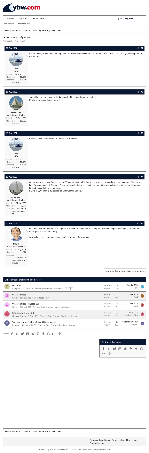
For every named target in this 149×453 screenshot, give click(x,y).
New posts (9, 23)
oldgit (136, 306)
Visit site (15, 82)
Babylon (15, 325)
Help (128, 440)
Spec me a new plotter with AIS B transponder (34, 322)
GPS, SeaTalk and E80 (23, 312)
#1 (142, 48)
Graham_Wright (19, 316)
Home (10, 18)
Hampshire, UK (20, 257)
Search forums (23, 23)
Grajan (15, 297)
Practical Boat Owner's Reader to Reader (51, 307)
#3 (142, 133)
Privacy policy (118, 440)
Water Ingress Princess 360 (25, 303)
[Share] (138, 48)
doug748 (16, 288)
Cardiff (23, 80)
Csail (7, 41)
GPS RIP (16, 285)
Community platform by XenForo (65, 449)
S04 (137, 288)
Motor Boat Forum (40, 297)
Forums (23, 18)
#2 (142, 92)
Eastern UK (21, 208)
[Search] (142, 18)
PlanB (136, 297)
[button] (47, 18)
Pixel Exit (106, 449)
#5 (142, 223)
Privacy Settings (96, 443)
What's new (38, 18)
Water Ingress (19, 294)
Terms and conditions (100, 440)
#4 (142, 177)
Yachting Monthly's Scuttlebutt (49, 288)
